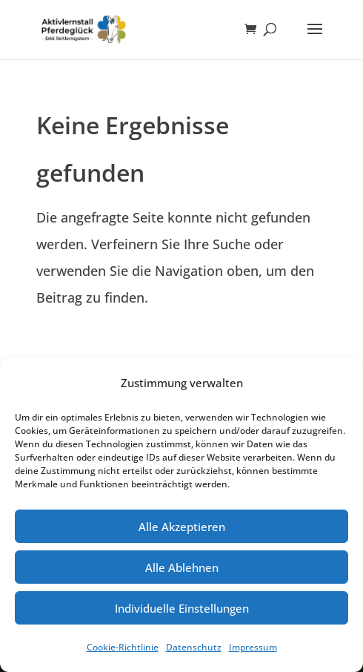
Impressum (253, 647)
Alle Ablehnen (182, 567)
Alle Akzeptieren (182, 526)
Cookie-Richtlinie (123, 647)
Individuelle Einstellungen (182, 608)
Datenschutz (194, 647)
